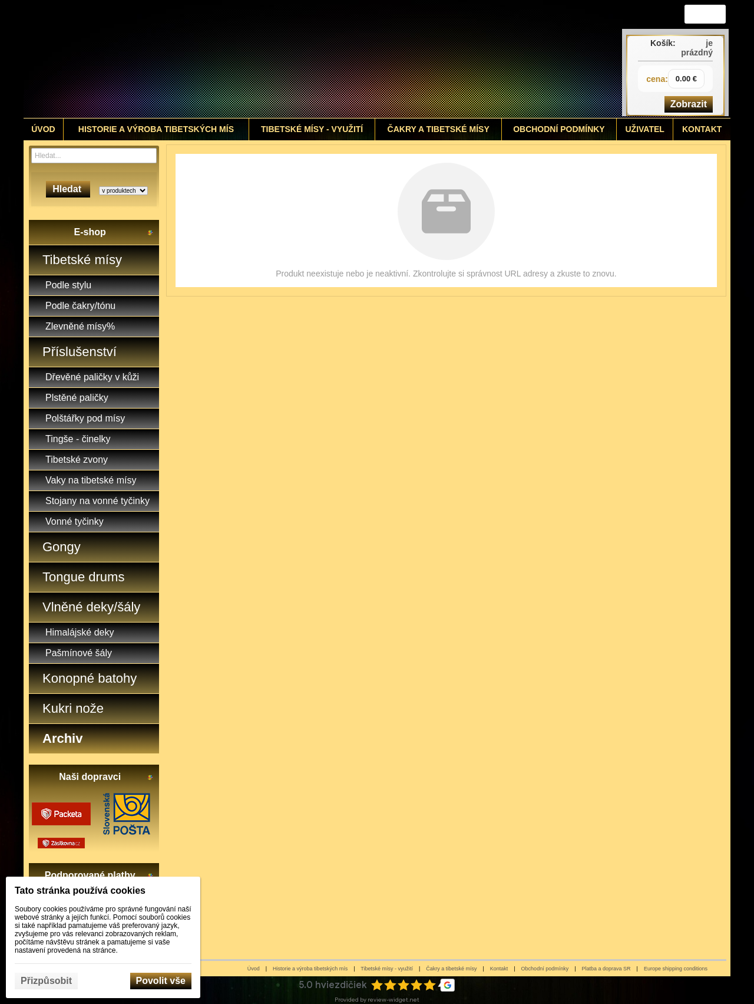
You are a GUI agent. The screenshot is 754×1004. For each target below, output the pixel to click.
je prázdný (697, 47)
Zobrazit (688, 104)
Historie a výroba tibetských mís (310, 969)
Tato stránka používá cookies (80, 891)
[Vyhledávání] (94, 155)
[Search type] (123, 190)
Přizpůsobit (46, 981)
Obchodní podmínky (545, 969)
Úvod (253, 969)
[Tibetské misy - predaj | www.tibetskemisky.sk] (289, 59)
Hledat (68, 189)
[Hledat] (149, 155)
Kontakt (499, 969)
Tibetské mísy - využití (387, 969)
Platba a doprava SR (606, 969)
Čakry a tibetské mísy (451, 969)
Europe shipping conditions (675, 969)
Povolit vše (161, 981)
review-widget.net (393, 999)
